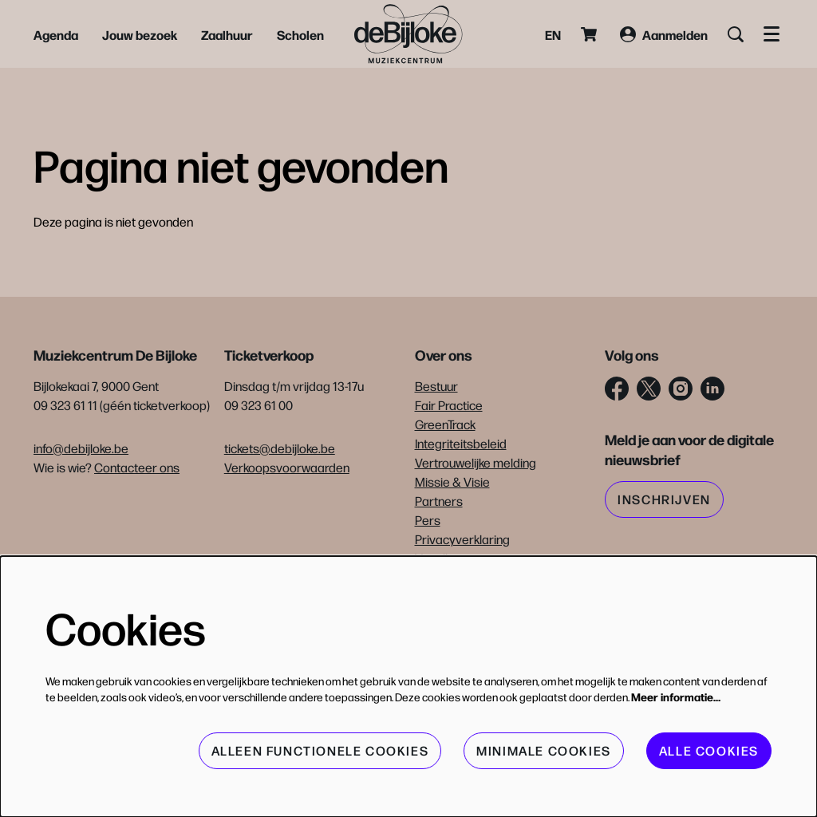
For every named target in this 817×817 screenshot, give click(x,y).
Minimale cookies (543, 750)
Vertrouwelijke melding (475, 462)
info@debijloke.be (81, 448)
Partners (439, 500)
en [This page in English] (553, 34)
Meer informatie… (675, 697)
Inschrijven (664, 499)
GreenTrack (445, 424)
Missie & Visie (452, 481)
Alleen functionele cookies (320, 750)
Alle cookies (709, 750)
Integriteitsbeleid (461, 443)
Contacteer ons (137, 467)
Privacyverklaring (462, 539)
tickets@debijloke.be (279, 448)
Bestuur (436, 385)
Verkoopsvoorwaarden (286, 467)
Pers (427, 519)
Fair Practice (449, 405)
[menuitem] (56, 34)
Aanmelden (664, 34)
